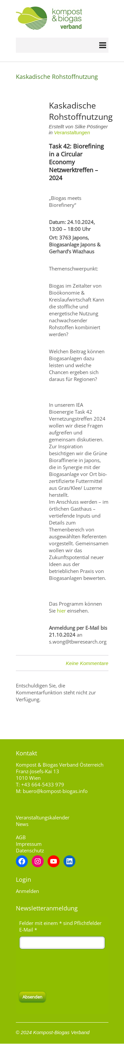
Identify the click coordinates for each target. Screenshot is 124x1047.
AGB (21, 837)
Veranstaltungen (72, 132)
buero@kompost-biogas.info (55, 791)
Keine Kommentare (87, 663)
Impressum (29, 844)
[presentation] (69, 970)
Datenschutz (30, 850)
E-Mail (28, 929)
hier (61, 610)
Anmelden (27, 891)
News (22, 824)
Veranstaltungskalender (42, 817)
